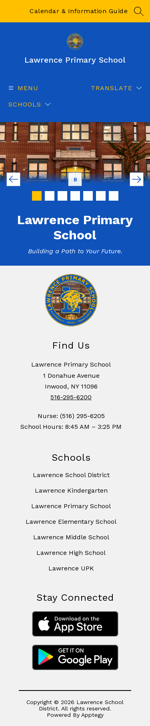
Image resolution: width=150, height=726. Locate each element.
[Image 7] (113, 196)
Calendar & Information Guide (79, 11)
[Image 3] (62, 196)
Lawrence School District (71, 475)
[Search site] (139, 11)
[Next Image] (137, 179)
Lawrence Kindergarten (71, 490)
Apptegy (92, 715)
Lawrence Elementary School (71, 521)
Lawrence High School (71, 552)
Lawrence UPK (71, 568)
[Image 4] (75, 196)
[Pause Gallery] (75, 179)
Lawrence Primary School (71, 506)
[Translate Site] (116, 88)
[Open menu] (22, 88)
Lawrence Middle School (71, 537)
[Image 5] (88, 196)
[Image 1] (37, 196)
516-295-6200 (71, 397)
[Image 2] (49, 196)
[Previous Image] (13, 179)
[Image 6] (101, 196)
